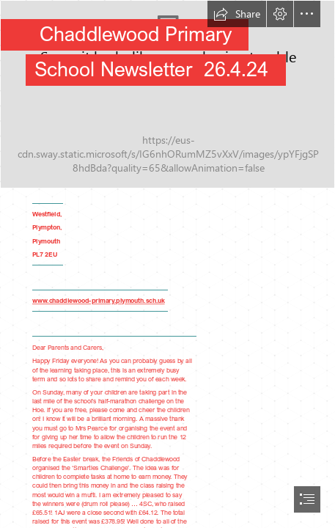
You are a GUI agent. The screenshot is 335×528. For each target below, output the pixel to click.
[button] (236, 14)
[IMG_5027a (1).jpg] (167, 94)
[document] (167, 264)
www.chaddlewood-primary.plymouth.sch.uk (98, 300)
